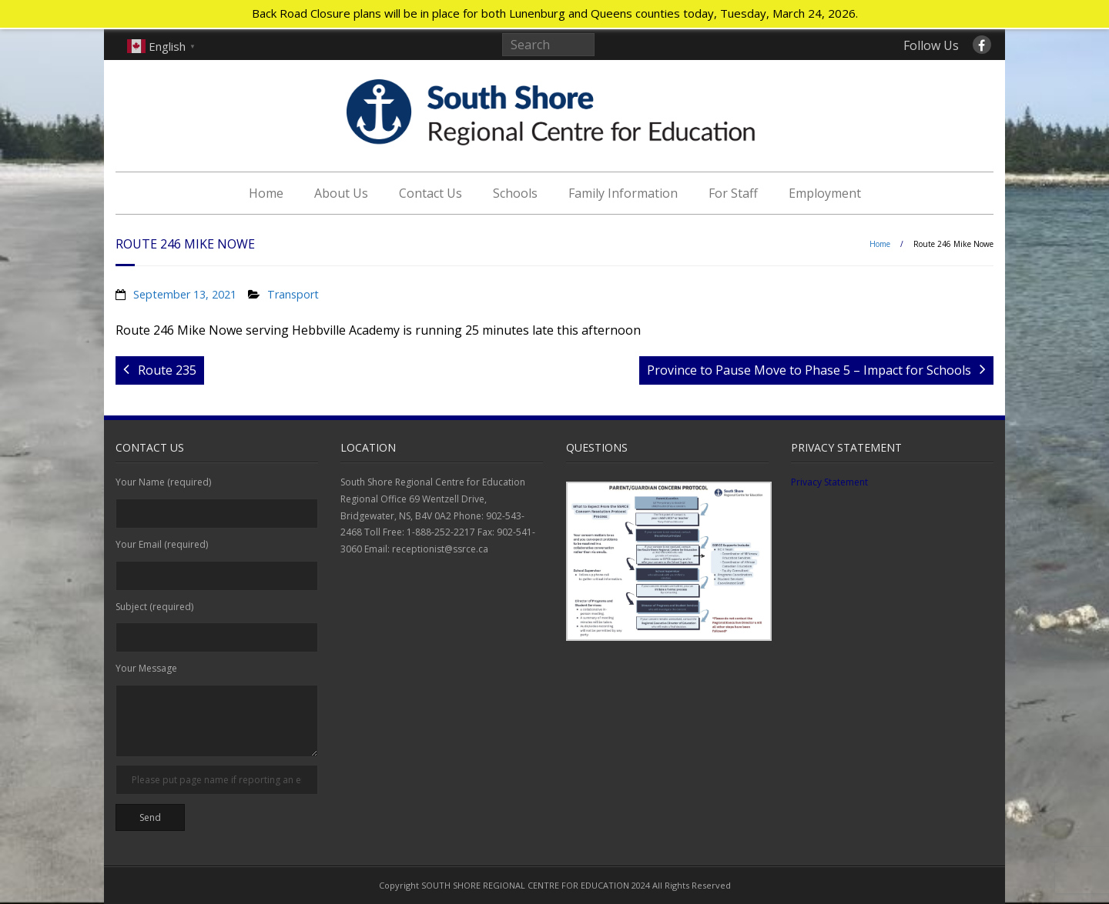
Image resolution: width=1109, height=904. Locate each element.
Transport (293, 294)
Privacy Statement (829, 482)
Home (266, 193)
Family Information (623, 193)
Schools (515, 193)
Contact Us (430, 193)
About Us (341, 193)
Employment (825, 193)
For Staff (733, 193)
